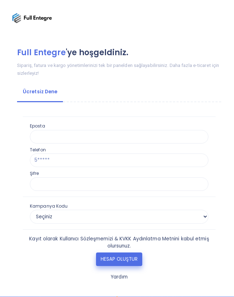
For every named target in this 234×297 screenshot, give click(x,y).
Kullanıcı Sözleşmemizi (86, 238)
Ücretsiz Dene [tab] (40, 91)
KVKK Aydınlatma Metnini (149, 238)
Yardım (119, 276)
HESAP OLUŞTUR (119, 259)
